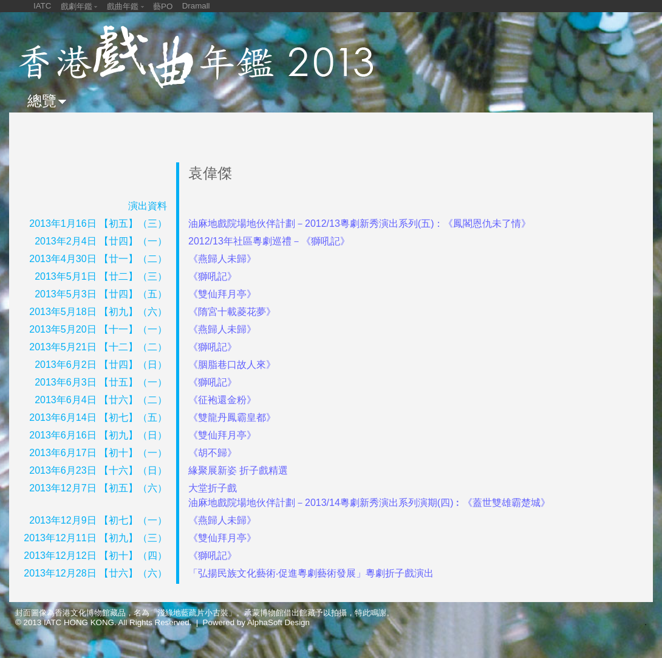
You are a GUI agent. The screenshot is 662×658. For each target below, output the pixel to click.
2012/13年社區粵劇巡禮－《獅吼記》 (269, 241)
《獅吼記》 (212, 276)
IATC (42, 5)
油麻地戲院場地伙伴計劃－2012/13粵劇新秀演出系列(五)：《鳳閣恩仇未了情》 (359, 223)
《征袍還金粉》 (222, 400)
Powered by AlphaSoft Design (256, 622)
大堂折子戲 (212, 488)
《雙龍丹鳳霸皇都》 (232, 417)
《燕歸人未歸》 (222, 259)
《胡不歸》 (212, 453)
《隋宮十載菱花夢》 (232, 311)
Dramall (196, 5)
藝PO (162, 6)
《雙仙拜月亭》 (222, 294)
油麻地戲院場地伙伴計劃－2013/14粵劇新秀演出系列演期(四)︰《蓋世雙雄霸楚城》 (369, 502)
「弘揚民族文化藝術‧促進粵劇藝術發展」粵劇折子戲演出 (311, 573)
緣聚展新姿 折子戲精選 (238, 470)
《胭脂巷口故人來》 (232, 364)
